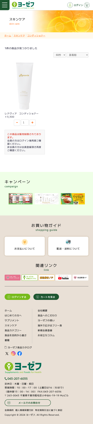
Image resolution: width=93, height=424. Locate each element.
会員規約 (9, 410)
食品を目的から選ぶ (15, 335)
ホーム (7, 35)
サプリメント (12, 320)
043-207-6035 (16, 378)
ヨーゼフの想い (46, 320)
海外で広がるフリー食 (50, 325)
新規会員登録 (45, 330)
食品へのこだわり (47, 315)
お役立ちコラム (46, 335)
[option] (21, 198)
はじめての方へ (13, 315)
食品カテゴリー (13, 330)
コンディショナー (36, 35)
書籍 (7, 340)
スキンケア (19, 35)
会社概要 (42, 310)
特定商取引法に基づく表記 (48, 410)
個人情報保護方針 (24, 410)
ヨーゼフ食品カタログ (18, 347)
